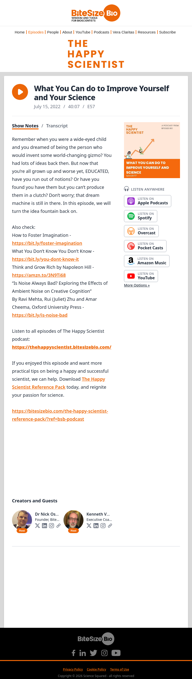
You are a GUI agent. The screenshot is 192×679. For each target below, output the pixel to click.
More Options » (137, 285)
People (53, 32)
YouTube (83, 32)
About (67, 32)
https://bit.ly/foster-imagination (47, 243)
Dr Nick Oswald (50, 514)
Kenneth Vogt (99, 514)
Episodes (36, 32)
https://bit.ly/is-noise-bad (40, 315)
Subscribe (167, 32)
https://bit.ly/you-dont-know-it (45, 259)
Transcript (57, 126)
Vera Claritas (123, 32)
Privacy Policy (73, 669)
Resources (147, 32)
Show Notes (25, 126)
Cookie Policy (96, 669)
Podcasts (101, 32)
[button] (20, 92)
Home (20, 32)
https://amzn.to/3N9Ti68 (39, 275)
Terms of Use (119, 669)
